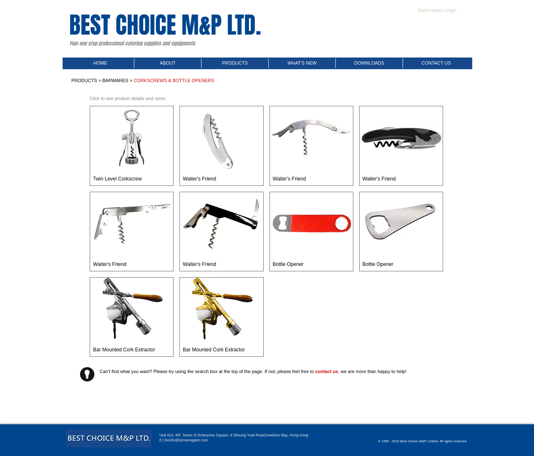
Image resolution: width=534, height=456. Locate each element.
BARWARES (115, 80)
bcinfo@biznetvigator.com (186, 440)
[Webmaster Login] (437, 10)
